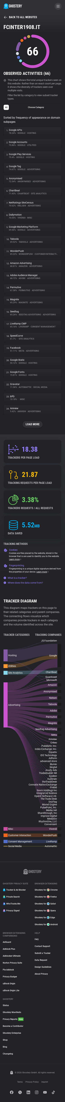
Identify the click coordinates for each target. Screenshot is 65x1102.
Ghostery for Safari (45, 903)
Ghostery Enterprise (12, 1033)
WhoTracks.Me (11, 903)
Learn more (15, 559)
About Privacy (41, 974)
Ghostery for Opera (45, 910)
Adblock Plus (9, 949)
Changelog (8, 1054)
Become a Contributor (13, 1026)
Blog (5, 1047)
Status (6, 1005)
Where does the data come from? (23, 582)
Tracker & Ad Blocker (14, 890)
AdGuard (7, 942)
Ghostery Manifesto (12, 1012)
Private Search (11, 896)
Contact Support (42, 946)
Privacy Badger (10, 976)
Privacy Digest (11, 910)
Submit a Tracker (42, 953)
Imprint (44, 1082)
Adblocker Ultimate (11, 956)
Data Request (41, 960)
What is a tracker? (15, 577)
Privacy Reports (13, 1019)
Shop (5, 1040)
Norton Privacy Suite (12, 963)
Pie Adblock (8, 970)
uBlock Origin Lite (11, 990)
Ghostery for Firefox (46, 896)
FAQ (36, 939)
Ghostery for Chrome (46, 890)
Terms (20, 1082)
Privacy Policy (32, 1082)
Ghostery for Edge (45, 917)
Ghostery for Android (46, 924)
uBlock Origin (9, 983)
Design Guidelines (43, 967)
